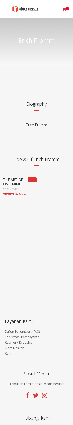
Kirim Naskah (14, 348)
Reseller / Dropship (19, 342)
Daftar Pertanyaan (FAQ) (22, 331)
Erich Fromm (36, 124)
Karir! (8, 353)
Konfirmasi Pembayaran (22, 337)
